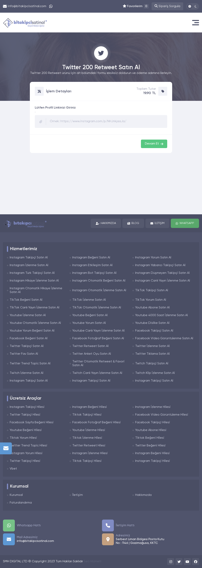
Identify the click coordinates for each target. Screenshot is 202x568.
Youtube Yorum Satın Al (89, 323)
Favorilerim (136, 6)
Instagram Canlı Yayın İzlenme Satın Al (162, 280)
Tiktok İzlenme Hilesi (87, 437)
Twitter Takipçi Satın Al (26, 346)
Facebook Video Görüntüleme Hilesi (161, 414)
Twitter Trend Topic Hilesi (28, 445)
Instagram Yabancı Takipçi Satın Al (160, 265)
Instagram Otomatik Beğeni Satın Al (98, 280)
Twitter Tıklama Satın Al (152, 353)
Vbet (13, 468)
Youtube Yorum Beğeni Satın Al (32, 330)
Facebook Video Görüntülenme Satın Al (164, 338)
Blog (133, 223)
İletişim (157, 223)
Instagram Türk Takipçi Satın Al (32, 273)
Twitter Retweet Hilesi (88, 445)
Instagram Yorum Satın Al (153, 257)
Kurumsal (16, 495)
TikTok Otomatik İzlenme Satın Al (96, 307)
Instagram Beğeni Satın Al (91, 257)
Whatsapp (185, 223)
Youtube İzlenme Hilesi (88, 430)
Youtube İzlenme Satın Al (28, 315)
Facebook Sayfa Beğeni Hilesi (32, 422)
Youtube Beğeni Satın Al (90, 315)
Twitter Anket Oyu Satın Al (91, 353)
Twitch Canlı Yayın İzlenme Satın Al (97, 373)
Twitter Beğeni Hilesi (150, 445)
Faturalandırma (21, 502)
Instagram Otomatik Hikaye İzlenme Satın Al (36, 290)
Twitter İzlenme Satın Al (152, 346)
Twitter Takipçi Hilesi (25, 414)
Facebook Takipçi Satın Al (154, 330)
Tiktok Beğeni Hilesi (149, 437)
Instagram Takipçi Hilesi (27, 407)
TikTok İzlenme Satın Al (89, 299)
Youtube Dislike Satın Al (152, 323)
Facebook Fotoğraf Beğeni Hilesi (96, 422)
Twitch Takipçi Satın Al (151, 363)
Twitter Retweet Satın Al (90, 346)
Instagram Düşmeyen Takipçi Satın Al (162, 273)
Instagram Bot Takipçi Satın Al (94, 273)
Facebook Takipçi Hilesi (152, 422)
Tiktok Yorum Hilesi (23, 437)
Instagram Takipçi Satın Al (29, 257)
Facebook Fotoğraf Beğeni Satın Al (98, 338)
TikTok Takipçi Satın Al (151, 290)
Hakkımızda (106, 223)
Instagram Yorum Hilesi (26, 453)
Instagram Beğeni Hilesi (89, 407)
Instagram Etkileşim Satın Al (92, 265)
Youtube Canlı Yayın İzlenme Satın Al (98, 330)
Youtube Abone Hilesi (150, 430)
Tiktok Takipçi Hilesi (87, 414)
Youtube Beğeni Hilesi (26, 430)
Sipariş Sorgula (167, 6)
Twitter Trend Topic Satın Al (30, 363)
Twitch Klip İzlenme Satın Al (155, 373)
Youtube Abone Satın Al (152, 307)
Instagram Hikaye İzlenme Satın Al (34, 280)
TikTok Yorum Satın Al (150, 299)
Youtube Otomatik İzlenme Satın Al (35, 323)
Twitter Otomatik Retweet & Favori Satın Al (98, 363)
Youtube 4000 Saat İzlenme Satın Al (161, 315)
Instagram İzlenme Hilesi (153, 407)
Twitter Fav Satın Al (24, 353)
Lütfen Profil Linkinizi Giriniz (55, 107)
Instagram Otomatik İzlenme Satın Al (99, 290)
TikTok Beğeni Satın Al (26, 299)
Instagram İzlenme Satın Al (29, 265)
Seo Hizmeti (92, 561)
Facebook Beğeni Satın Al (28, 338)
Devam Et (154, 144)
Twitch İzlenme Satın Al (26, 373)
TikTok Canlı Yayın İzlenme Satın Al (34, 307)
